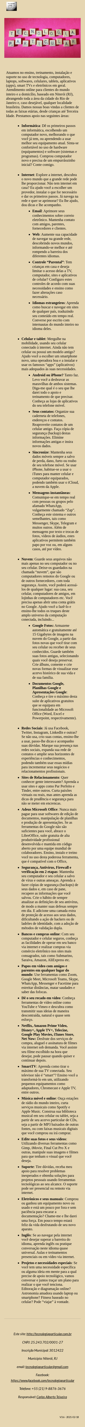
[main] (42, 687)
